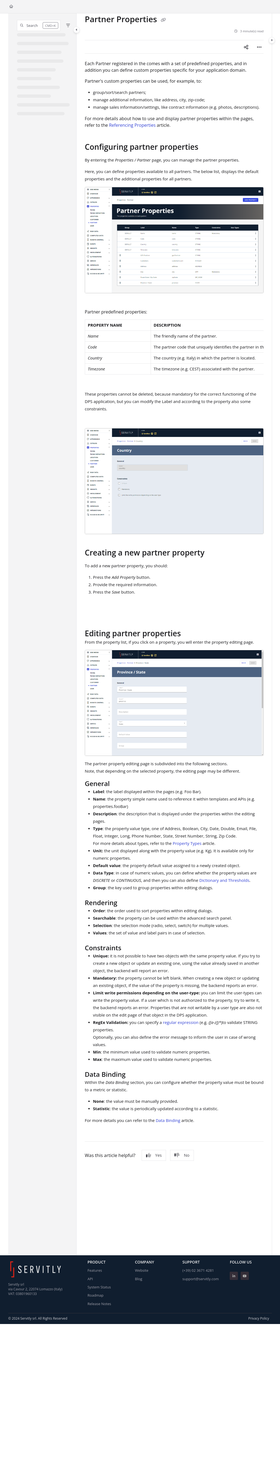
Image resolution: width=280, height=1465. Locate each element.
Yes (154, 1155)
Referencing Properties (132, 125)
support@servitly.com (200, 1278)
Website (141, 1270)
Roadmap (96, 1295)
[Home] (11, 6)
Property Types (187, 843)
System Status (99, 1287)
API (90, 1278)
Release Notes (99, 1303)
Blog (138, 1278)
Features (95, 1270)
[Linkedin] (234, 1276)
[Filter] (68, 25)
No (181, 1155)
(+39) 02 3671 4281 (198, 1270)
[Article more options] (259, 46)
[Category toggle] (76, 30)
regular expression (181, 1022)
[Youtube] (245, 1276)
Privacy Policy (258, 1318)
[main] (174, 634)
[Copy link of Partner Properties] (163, 20)
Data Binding (168, 1120)
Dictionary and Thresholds (224, 880)
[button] (38, 25)
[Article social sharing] (246, 46)
